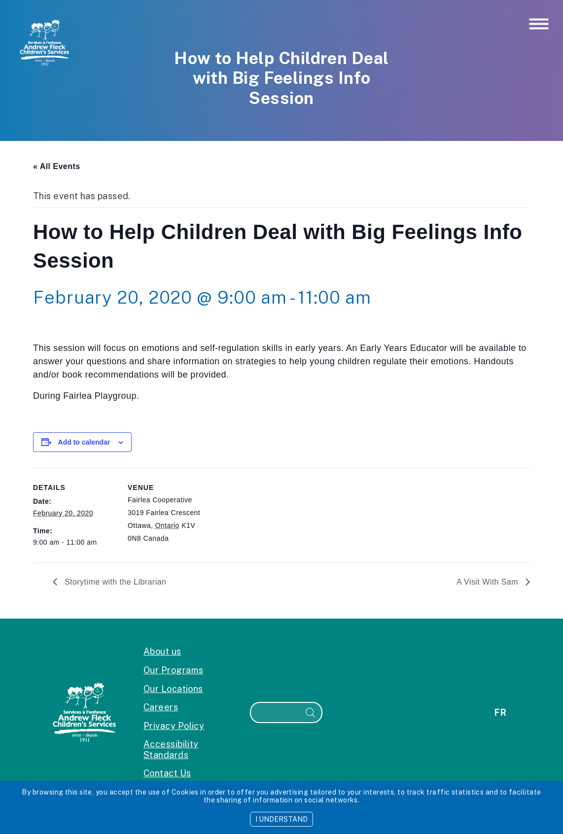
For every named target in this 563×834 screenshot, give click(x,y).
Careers (160, 707)
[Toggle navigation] (539, 25)
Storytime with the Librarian (114, 582)
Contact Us (167, 773)
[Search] (275, 712)
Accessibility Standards (171, 749)
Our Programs (173, 670)
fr (500, 712)
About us (162, 651)
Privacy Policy (173, 726)
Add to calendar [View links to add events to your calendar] (84, 442)
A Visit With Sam (489, 582)
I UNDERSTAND (281, 819)
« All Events (56, 166)
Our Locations (173, 689)
